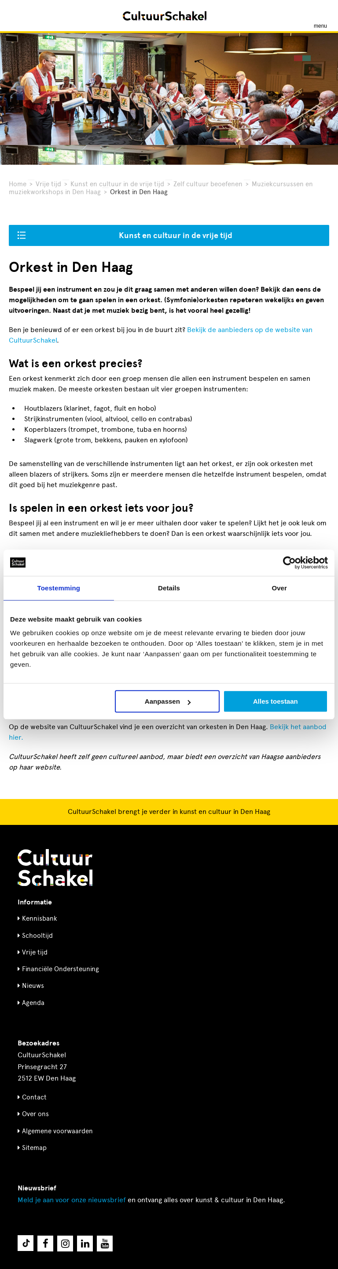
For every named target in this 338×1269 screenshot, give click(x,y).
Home (17, 184)
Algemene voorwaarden (57, 1131)
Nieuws (33, 986)
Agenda (33, 1003)
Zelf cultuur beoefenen (207, 184)
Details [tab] (169, 588)
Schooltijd (37, 936)
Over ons (35, 1114)
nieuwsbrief (72, 1200)
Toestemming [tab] (59, 588)
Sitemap (34, 1148)
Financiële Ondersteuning (60, 969)
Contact (34, 1097)
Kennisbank (39, 918)
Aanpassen (168, 701)
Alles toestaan (275, 701)
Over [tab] (279, 588)
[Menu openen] (320, 16)
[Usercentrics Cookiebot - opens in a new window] (289, 562)
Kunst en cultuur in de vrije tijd (117, 184)
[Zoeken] (16, 16)
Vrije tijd (48, 184)
